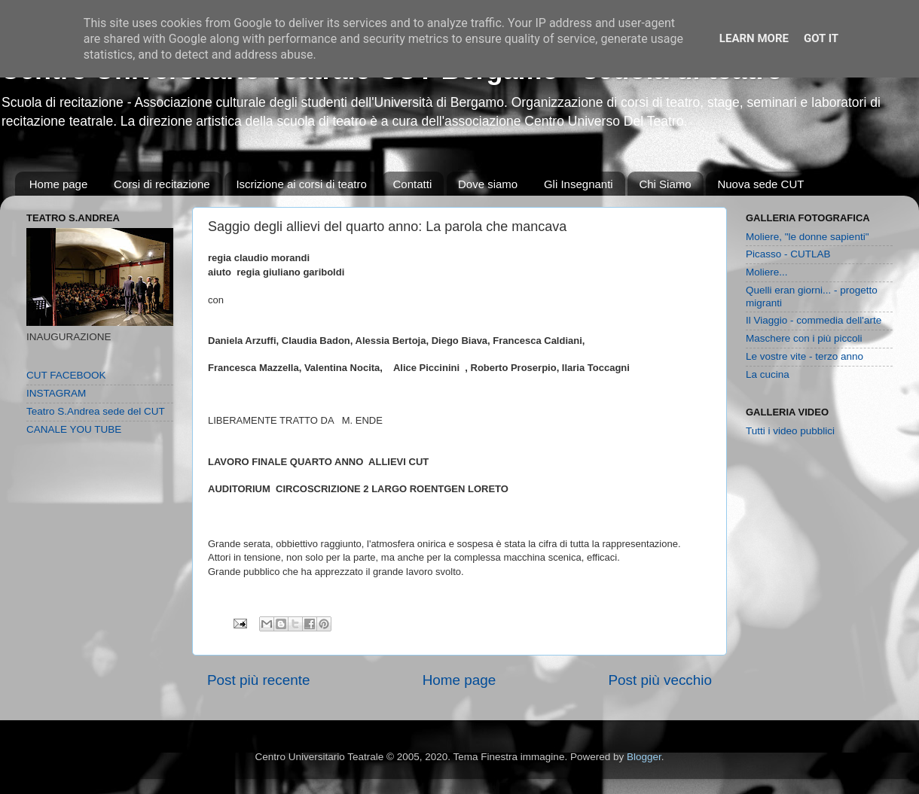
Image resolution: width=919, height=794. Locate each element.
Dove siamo (488, 184)
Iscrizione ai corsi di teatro (301, 184)
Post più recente (258, 680)
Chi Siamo (665, 184)
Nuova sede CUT (760, 184)
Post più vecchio (660, 680)
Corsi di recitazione (162, 184)
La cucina (767, 374)
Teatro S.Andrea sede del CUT (95, 411)
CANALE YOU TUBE (73, 429)
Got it (821, 38)
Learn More (754, 38)
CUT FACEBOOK (66, 375)
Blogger (644, 756)
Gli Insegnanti (578, 184)
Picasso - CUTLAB (788, 254)
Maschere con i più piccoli (804, 338)
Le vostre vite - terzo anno (804, 356)
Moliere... (767, 272)
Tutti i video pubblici (790, 431)
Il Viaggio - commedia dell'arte (813, 320)
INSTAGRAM (56, 393)
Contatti (412, 184)
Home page (58, 184)
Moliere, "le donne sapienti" (807, 236)
